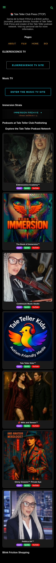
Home (35, 43)
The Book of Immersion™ (28, 244)
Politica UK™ (28, 541)
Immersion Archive (28, 114)
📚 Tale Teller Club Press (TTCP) (28, 14)
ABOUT (12, 43)
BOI (46, 43)
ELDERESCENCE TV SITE (28, 65)
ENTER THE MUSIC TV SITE (28, 92)
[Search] (52, 8)
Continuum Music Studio (28, 304)
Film (23, 43)
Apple (19, 188)
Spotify (27, 188)
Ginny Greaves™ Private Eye (28, 482)
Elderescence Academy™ (28, 185)
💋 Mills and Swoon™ (28, 422)
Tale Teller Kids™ (28, 363)
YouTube (36, 188)
